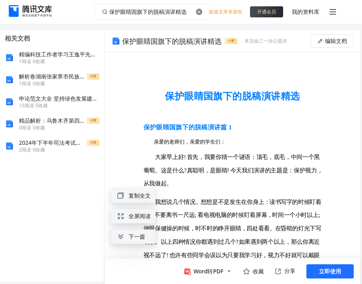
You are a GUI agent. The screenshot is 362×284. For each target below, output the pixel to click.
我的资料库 (305, 11)
